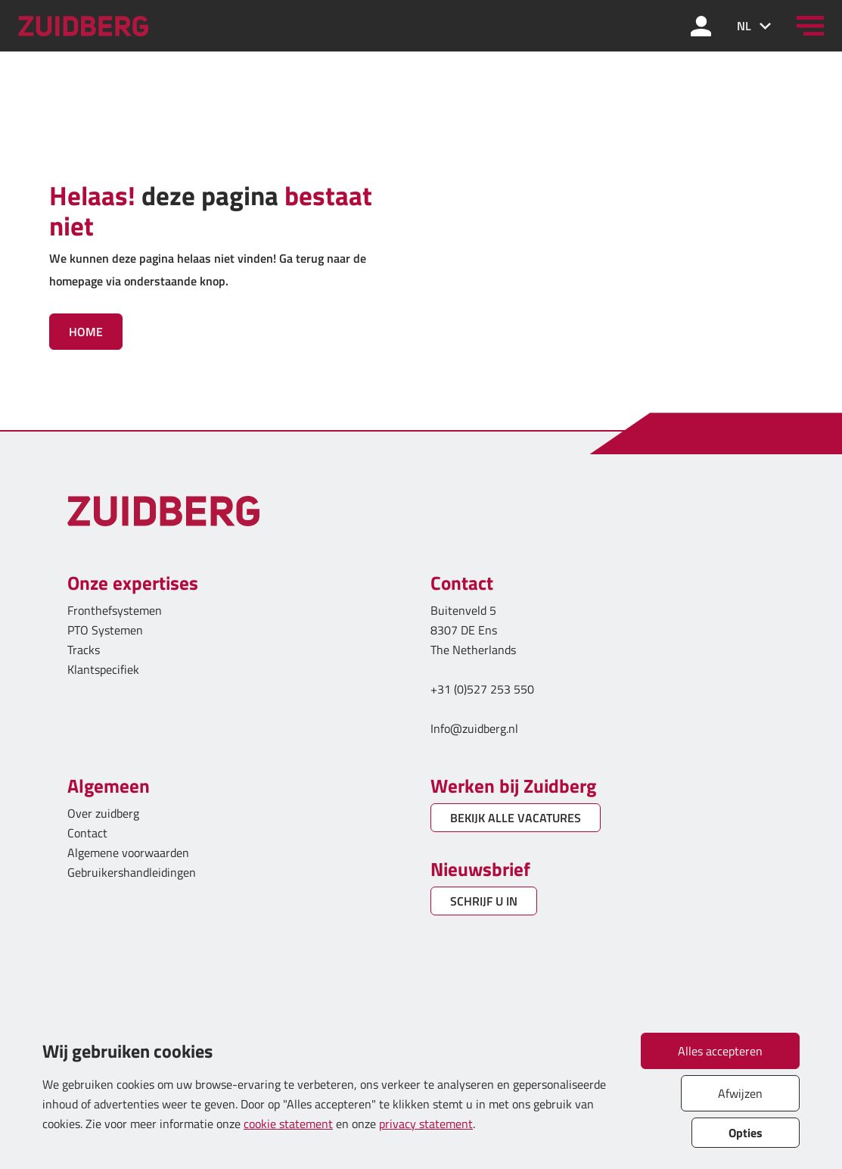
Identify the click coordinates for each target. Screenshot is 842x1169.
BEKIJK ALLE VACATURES (515, 818)
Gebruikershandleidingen (131, 872)
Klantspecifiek (103, 669)
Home (86, 332)
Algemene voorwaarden (128, 852)
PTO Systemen (105, 630)
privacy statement (426, 1123)
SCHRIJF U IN (483, 901)
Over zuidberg (103, 813)
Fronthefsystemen (114, 610)
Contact (87, 833)
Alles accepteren (720, 1051)
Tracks (83, 650)
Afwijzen (740, 1093)
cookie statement (288, 1123)
